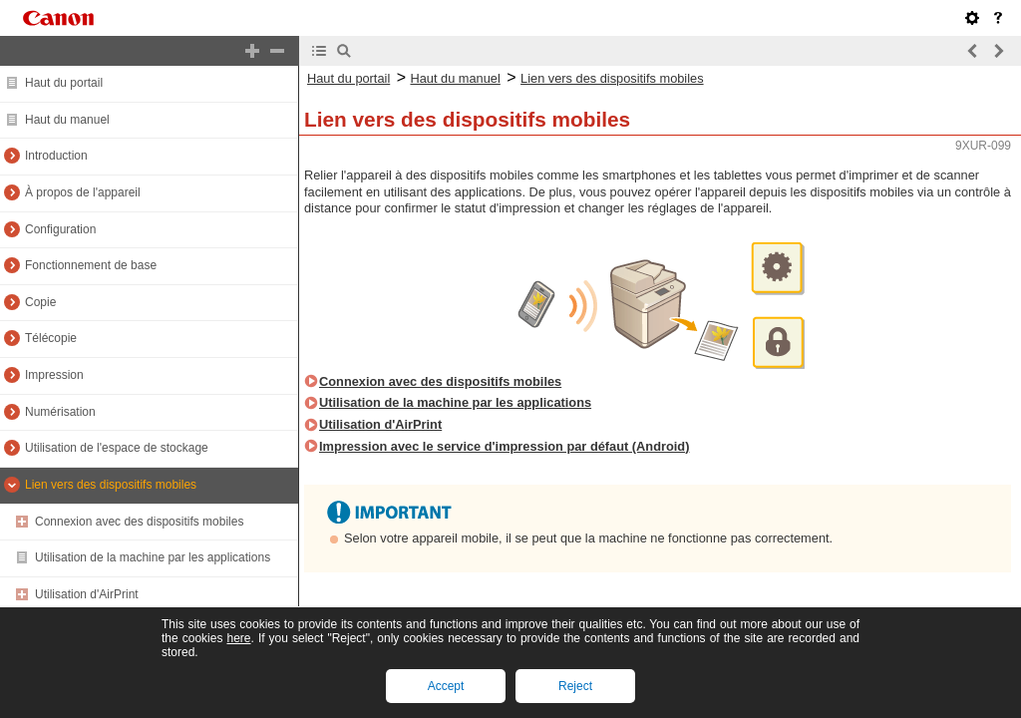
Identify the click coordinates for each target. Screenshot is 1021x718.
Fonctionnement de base (91, 265)
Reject (575, 686)
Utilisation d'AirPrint (87, 594)
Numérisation (60, 412)
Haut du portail (64, 83)
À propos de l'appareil (83, 192)
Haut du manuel (67, 120)
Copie (40, 302)
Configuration (60, 229)
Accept (446, 686)
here (238, 638)
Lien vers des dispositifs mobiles (110, 485)
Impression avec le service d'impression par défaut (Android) (504, 446)
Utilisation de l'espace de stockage (116, 448)
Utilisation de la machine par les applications (152, 557)
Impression (54, 375)
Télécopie (51, 338)
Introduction (56, 156)
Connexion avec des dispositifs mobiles (139, 522)
